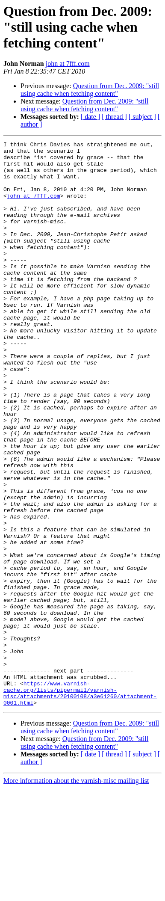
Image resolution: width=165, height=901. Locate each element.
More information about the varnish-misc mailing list (76, 893)
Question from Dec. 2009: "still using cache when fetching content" (90, 89)
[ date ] (90, 116)
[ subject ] (142, 116)
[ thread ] (114, 116)
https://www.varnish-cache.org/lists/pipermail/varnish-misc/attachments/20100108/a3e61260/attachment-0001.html (80, 803)
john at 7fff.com (68, 63)
